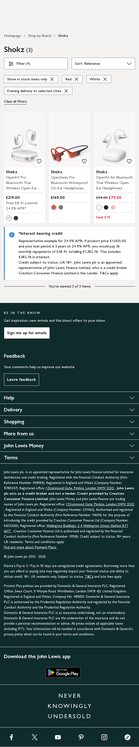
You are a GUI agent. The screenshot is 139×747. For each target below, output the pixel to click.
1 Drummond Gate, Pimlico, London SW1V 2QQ (80, 488)
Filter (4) (19, 64)
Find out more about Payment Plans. (30, 547)
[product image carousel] (24, 139)
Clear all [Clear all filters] (15, 101)
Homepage (12, 35)
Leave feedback (21, 379)
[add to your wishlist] (39, 161)
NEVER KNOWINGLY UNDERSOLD (70, 706)
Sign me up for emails (27, 333)
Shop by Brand (39, 35)
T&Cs (89, 577)
